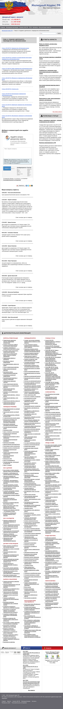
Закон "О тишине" (7, 465)
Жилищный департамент (30, 543)
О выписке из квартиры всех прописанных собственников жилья (10, 615)
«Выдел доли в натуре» (30, 494)
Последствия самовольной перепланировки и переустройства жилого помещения (30, 453)
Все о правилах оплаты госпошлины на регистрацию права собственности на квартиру (32, 636)
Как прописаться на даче (30, 398)
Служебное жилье (28, 565)
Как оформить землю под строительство (30, 414)
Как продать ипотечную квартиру (32, 429)
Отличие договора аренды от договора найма (52, 450)
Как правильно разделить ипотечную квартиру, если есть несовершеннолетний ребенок (52, 552)
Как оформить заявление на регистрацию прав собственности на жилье (32, 627)
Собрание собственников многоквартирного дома (30, 518)
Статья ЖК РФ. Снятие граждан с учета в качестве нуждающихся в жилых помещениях (51, 369)
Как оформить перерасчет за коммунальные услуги (31, 389)
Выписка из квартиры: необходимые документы (9, 629)
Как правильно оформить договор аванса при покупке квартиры (53, 485)
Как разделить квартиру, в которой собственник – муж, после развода (53, 568)
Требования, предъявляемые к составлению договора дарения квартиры (11, 482)
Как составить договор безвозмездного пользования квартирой (52, 482)
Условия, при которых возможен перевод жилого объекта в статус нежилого (32, 342)
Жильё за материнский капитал (31, 371)
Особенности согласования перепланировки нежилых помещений (51, 604)
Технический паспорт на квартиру (32, 406)
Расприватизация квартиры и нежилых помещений (10, 378)
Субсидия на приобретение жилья (32, 573)
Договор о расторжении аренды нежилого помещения (52, 511)
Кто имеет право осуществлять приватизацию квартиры (10, 351)
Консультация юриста (45, 27)
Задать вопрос (7, 168)
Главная (2, 27)
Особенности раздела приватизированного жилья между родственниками (53, 539)
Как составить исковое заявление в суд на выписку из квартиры (11, 623)
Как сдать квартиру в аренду (52, 509)
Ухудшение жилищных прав (31, 535)
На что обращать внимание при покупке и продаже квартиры (31, 420)
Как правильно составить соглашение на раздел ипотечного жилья (53, 564)
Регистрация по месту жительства (11, 446)
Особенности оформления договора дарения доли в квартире (9, 514)
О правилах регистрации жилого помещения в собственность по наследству (32, 613)
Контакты (35, 27)
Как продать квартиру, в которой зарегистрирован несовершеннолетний (32, 481)
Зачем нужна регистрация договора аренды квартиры (51, 459)
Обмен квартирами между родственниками (30, 437)
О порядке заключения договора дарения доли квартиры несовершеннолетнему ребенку (11, 492)
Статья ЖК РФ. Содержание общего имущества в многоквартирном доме (52, 364)
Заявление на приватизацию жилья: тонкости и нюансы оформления (10, 355)
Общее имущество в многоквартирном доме (29, 568)
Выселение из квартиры (9, 642)
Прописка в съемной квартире (31, 473)
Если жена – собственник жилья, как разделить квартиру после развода (53, 572)
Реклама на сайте (6, 702)
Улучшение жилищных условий (31, 575)
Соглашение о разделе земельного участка (29, 400)
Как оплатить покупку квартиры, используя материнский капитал (11, 568)
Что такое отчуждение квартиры (32, 528)
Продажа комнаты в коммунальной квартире (30, 489)
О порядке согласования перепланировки (51, 600)
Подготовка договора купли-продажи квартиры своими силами (11, 576)
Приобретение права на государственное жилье (30, 466)
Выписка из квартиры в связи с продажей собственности (10, 635)
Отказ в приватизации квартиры (11, 367)
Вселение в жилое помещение (31, 557)
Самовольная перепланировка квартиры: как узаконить (52, 597)
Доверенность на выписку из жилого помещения (10, 632)
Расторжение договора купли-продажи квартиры (31, 503)
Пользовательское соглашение (19, 702)
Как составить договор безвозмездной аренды (50, 453)
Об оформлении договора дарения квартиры (9, 488)
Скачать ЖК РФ (23, 27)
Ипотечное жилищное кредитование (8, 456)
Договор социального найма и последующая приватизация (10, 345)
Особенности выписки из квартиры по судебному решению (11, 607)
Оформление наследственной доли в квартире (10, 528)
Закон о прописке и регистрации (11, 431)
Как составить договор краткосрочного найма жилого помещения (52, 532)
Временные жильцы (29, 513)
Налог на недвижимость (9, 460)
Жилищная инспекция (12, 27)
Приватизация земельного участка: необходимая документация (9, 342)
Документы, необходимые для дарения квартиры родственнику (11, 474)
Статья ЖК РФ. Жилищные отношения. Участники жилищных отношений (53, 347)
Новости (9, 701)
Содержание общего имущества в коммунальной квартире (32, 426)
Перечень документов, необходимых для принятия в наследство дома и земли (10, 535)
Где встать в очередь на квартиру (32, 396)
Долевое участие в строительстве (11, 447)
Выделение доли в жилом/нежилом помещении (30, 555)
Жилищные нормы (7, 430)
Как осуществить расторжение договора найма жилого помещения (52, 524)
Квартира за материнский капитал (32, 376)
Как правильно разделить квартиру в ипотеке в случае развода (52, 577)
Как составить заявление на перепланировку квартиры (52, 583)
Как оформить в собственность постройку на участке (31, 411)
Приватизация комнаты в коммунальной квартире (9, 403)
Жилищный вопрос (25, 701)
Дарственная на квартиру (30, 598)
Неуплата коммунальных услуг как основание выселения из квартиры (11, 586)
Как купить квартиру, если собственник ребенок (30, 457)
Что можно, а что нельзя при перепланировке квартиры (52, 594)
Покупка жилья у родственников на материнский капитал (32, 523)
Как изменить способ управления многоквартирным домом (32, 506)
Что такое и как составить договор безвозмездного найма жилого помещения (53, 446)
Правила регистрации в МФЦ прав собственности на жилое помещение (32, 631)
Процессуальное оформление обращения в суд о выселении (10, 592)
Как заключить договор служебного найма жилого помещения (51, 477)
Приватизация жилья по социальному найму (51, 500)
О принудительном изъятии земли (11, 418)
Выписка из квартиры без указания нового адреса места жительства (10, 619)
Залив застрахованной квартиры (53, 414)
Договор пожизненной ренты (31, 520)
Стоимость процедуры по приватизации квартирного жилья (11, 348)
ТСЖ (30, 27)
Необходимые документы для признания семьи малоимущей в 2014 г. (32, 470)
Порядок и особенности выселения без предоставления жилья (11, 599)
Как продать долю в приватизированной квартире (10, 372)
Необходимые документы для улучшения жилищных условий (31, 366)
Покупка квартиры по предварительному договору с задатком (10, 565)
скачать (47, 658)
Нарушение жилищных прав (31, 552)
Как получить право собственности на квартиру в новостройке (31, 476)
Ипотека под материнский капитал (32, 381)
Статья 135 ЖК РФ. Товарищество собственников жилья (15, 48)
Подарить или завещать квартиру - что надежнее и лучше (11, 510)
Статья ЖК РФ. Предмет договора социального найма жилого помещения (52, 384)
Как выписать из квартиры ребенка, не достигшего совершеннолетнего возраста (10, 611)
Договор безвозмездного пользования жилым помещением (32, 484)
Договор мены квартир (29, 446)
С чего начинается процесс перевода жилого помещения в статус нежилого (31, 346)
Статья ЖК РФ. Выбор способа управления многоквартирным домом (51, 388)
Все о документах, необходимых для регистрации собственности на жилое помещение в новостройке (32, 622)
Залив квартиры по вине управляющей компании (51, 398)
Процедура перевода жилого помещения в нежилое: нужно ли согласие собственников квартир (32, 350)
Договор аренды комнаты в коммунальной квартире (51, 528)
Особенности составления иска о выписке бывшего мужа (11, 589)
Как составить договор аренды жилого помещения (52, 456)
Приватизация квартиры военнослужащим (9, 389)
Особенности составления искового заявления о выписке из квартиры (11, 639)
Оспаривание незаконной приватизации (9, 375)
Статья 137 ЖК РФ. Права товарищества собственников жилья (17, 68)
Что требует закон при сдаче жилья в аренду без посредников (53, 466)
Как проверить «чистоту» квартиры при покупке (30, 463)
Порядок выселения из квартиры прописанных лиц (11, 582)
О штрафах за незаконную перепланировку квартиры (51, 591)
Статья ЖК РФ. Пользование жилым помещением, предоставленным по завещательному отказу (53, 359)
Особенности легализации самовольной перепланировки (52, 586)
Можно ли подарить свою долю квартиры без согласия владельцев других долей (10, 507)
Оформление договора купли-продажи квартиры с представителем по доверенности (11, 572)
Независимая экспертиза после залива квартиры (52, 439)
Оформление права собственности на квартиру (30, 537)
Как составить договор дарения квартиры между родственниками (11, 471)
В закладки (32, 0)
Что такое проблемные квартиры (32, 443)
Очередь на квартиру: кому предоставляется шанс (30, 360)
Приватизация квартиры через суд (11, 401)
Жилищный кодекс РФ (7, 30)
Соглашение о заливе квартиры (52, 415)
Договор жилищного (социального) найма (29, 589)
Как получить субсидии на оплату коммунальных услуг (32, 417)
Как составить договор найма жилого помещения (52, 474)
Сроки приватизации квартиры (10, 384)
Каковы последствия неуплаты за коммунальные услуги (32, 423)
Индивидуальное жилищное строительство (10, 434)
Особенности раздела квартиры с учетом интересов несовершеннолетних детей (53, 559)
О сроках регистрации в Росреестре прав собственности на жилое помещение (32, 608)
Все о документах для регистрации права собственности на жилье (32, 617)
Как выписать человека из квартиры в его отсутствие (9, 626)
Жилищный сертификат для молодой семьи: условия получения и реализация (10, 421)
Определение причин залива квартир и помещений (52, 424)
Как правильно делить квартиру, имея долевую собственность (53, 556)
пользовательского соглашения (12, 180)
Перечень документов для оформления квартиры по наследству (9, 522)
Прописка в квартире (29, 544)
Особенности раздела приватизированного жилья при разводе (52, 548)
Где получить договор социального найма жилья (51, 503)
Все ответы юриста (57, 111)
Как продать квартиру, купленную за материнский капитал (32, 383)
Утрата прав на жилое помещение (32, 533)
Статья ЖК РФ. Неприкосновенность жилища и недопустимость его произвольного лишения (52, 342)
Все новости (31, 690)
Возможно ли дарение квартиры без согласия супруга (11, 503)
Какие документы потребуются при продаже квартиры (10, 546)
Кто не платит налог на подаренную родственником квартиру (10, 499)
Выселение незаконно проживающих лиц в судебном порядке (10, 603)
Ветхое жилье (27, 587)
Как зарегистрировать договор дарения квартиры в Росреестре (11, 485)
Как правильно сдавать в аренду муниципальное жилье (53, 517)
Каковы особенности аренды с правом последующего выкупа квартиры (52, 463)
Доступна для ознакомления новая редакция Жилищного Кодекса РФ (31, 682)
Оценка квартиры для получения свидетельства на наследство (11, 531)
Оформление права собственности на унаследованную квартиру (9, 539)
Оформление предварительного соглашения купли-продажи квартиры (11, 556)
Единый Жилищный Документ (31, 559)
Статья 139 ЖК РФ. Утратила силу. (10, 89)
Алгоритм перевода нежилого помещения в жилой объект (31, 354)
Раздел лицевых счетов (30, 486)
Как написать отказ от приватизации (8, 362)
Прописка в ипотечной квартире (32, 444)
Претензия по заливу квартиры (52, 412)
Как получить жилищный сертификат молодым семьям (10, 424)
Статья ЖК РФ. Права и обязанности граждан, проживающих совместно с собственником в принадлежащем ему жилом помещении (53, 353)
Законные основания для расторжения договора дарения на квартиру (11, 477)
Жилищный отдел (7, 458)
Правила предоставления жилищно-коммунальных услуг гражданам (31, 584)
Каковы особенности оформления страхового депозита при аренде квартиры (53, 470)
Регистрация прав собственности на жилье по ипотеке (32, 605)
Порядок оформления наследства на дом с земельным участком (11, 525)
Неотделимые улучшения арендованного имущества (51, 520)
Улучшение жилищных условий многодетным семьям (31, 363)
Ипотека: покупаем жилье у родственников (30, 526)
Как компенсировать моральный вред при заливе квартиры (53, 407)
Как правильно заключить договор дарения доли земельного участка (32, 386)
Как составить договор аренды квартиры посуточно (52, 488)
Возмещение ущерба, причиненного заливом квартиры (53, 418)
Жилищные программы (8, 442)
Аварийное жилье (28, 508)
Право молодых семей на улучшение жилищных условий (31, 357)
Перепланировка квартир (30, 560)
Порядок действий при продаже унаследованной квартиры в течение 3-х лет (11, 560)
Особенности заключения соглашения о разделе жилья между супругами (52, 543)
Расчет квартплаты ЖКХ (30, 394)
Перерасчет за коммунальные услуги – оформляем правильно (32, 392)
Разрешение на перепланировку (53, 589)
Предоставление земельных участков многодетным (31, 497)
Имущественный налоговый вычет (11, 444)
